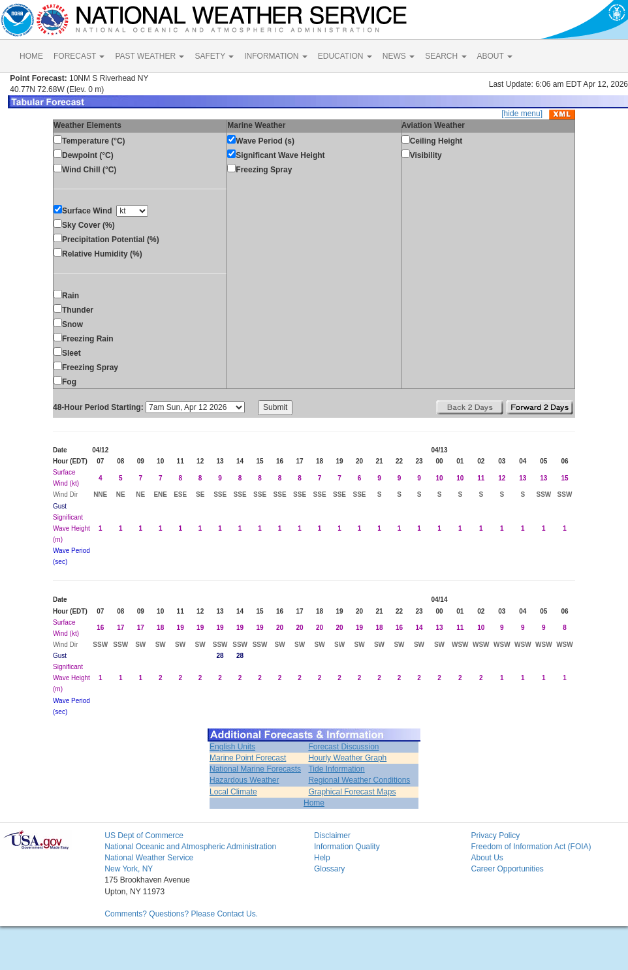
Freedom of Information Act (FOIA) (531, 846)
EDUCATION (345, 56)
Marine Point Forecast (248, 757)
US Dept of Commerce (143, 835)
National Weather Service (148, 857)
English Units (232, 746)
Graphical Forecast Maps (352, 791)
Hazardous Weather (244, 780)
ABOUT (494, 56)
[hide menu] (521, 113)
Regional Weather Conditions (359, 780)
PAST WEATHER (149, 56)
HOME (31, 56)
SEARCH (445, 56)
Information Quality (347, 846)
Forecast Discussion (343, 746)
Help (322, 857)
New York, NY (128, 868)
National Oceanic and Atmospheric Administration (190, 846)
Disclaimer (332, 835)
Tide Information (336, 769)
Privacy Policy (495, 835)
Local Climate (233, 791)
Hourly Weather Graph (347, 757)
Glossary (329, 868)
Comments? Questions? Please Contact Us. (181, 913)
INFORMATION (275, 56)
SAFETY (214, 56)
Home (314, 802)
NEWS (399, 56)
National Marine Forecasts (255, 769)
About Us (487, 857)
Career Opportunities (507, 868)
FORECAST (79, 56)
